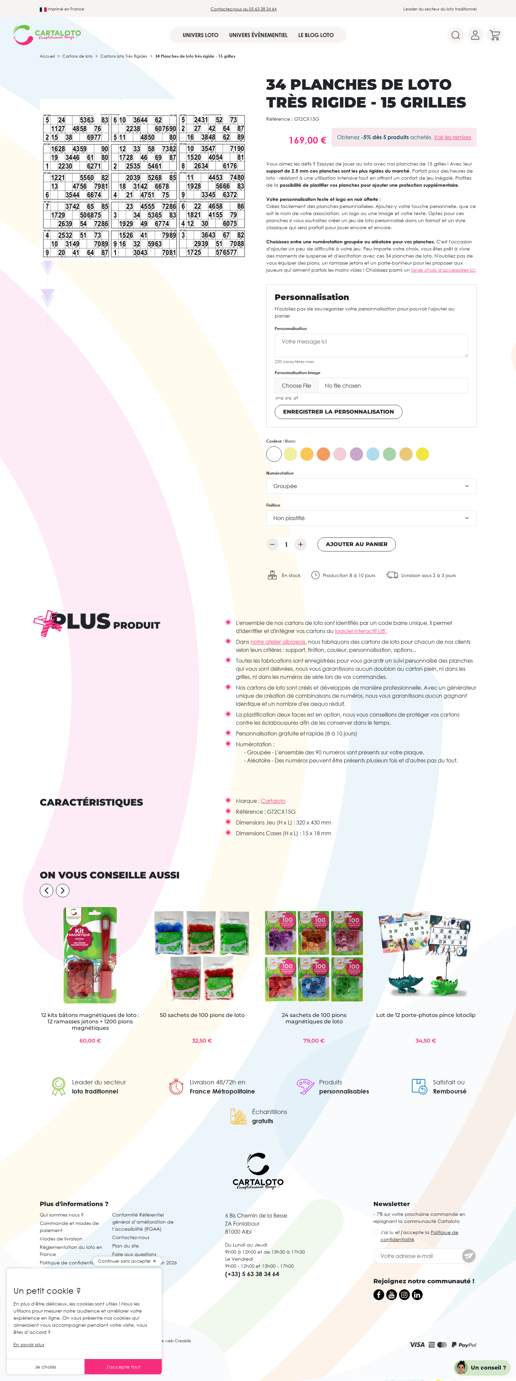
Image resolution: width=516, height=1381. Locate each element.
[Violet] (356, 454)
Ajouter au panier (357, 544)
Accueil (47, 56)
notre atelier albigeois (277, 641)
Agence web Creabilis (169, 1340)
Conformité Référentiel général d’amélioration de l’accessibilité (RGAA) (143, 1222)
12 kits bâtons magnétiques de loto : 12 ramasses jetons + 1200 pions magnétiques (90, 1021)
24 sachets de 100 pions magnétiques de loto (314, 1018)
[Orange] (307, 454)
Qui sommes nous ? (62, 1215)
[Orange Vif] (323, 454)
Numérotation (280, 473)
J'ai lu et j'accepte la (419, 1235)
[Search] (455, 35)
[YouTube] (391, 1294)
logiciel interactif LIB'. (361, 631)
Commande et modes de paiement (69, 1226)
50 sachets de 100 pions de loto (202, 1015)
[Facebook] (378, 1294)
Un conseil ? (488, 1367)
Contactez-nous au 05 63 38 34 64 (244, 8)
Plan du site (125, 1246)
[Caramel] (406, 454)
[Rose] (340, 454)
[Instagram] (404, 1294)
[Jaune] (290, 454)
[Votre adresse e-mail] (425, 1256)
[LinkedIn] (417, 1294)
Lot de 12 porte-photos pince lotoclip (426, 1015)
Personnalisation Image (298, 372)
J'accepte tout (123, 1367)
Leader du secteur (99, 1082)
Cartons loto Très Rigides (123, 56)
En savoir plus (28, 1344)
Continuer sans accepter (124, 1261)
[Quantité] (286, 544)
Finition (273, 505)
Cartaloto (273, 801)
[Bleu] (373, 454)
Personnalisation (291, 328)
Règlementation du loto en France (71, 1250)
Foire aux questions (134, 1254)
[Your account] (475, 35)
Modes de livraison (61, 1238)
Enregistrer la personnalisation (338, 412)
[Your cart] (495, 35)
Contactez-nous (130, 1237)
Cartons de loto (77, 56)
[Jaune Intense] (422, 454)
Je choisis (45, 1367)
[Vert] (389, 454)
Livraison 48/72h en (217, 1082)
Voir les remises (452, 137)
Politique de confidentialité (71, 1262)
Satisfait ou (449, 1082)
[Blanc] (274, 454)
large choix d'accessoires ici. (443, 270)
